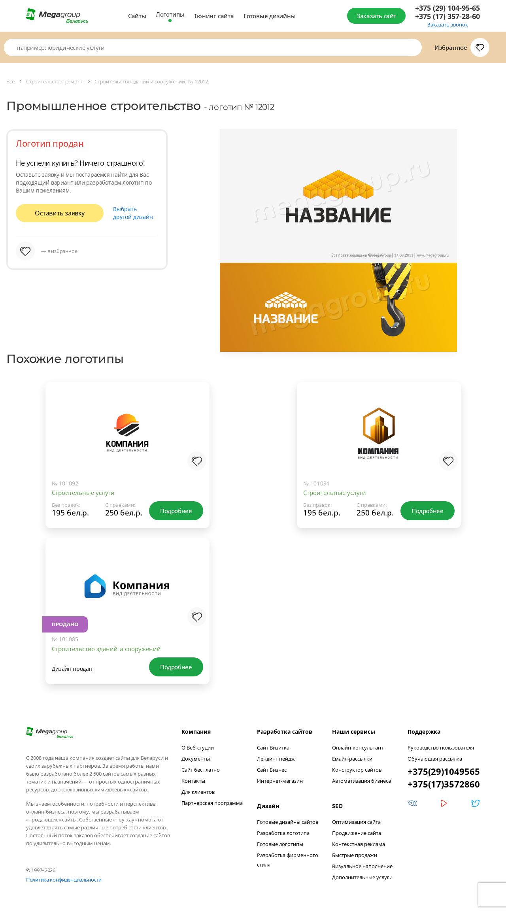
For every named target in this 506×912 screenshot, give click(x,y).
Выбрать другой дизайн (133, 213)
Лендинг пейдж (276, 758)
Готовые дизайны (270, 16)
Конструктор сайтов (356, 769)
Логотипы (170, 14)
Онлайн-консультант (357, 747)
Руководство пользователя (441, 747)
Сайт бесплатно (200, 769)
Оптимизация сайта (356, 821)
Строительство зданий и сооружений (106, 649)
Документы (195, 758)
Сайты (137, 16)
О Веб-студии (197, 747)
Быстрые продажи (354, 855)
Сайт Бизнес (272, 769)
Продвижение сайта (356, 832)
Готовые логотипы (280, 844)
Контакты (193, 780)
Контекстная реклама (358, 844)
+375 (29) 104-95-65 (447, 8)
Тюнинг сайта (214, 16)
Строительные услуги (83, 493)
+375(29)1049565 (444, 771)
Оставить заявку (60, 213)
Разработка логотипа (283, 832)
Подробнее (176, 511)
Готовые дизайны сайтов (287, 821)
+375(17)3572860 (444, 784)
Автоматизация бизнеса (361, 780)
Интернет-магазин (280, 780)
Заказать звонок (447, 24)
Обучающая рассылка (435, 758)
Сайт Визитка (273, 747)
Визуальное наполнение (362, 866)
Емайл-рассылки (352, 758)
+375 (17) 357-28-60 (447, 16)
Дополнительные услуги (362, 877)
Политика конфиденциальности (64, 879)
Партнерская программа (212, 802)
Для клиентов (198, 791)
